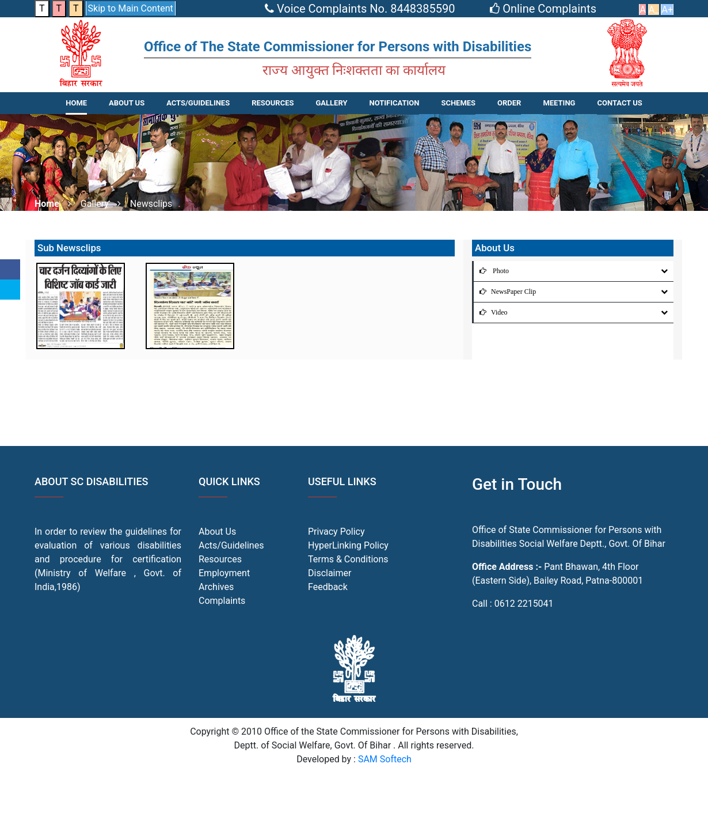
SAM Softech (385, 759)
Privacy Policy (336, 531)
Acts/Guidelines (231, 545)
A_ (654, 9)
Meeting (559, 103)
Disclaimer (329, 573)
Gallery (331, 103)
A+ (667, 9)
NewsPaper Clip (505, 292)
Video (491, 312)
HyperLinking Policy (348, 545)
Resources (220, 559)
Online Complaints (544, 9)
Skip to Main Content (130, 8)
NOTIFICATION (394, 103)
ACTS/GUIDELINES (198, 103)
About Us (126, 103)
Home (76, 103)
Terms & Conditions (348, 559)
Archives (216, 586)
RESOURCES (273, 103)
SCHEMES (458, 103)
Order (509, 103)
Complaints (222, 600)
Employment (224, 573)
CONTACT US (619, 103)
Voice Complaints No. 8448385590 (361, 9)
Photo (491, 271)
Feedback (328, 586)
